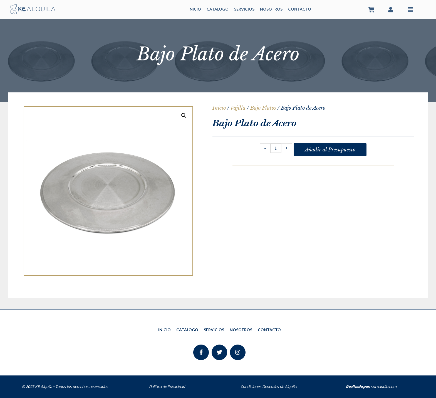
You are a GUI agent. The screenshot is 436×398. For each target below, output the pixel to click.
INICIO (195, 9)
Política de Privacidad (167, 386)
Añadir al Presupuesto (330, 150)
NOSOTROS (271, 9)
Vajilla (238, 108)
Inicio (219, 108)
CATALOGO (218, 9)
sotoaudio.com (371, 386)
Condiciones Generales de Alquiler (269, 386)
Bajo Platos (263, 108)
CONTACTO (299, 9)
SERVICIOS (244, 9)
